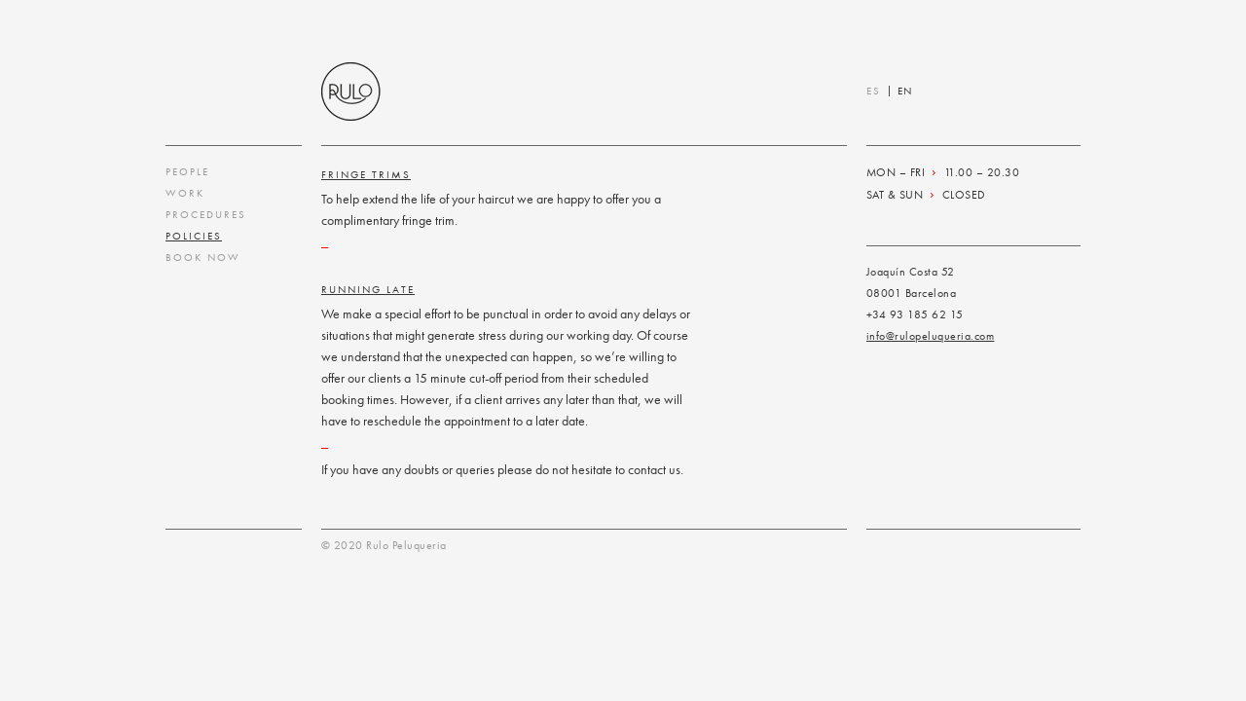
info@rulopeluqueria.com (930, 336)
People (187, 171)
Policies (193, 235)
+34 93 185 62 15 (915, 314)
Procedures (205, 214)
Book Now (202, 257)
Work (184, 193)
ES (873, 91)
